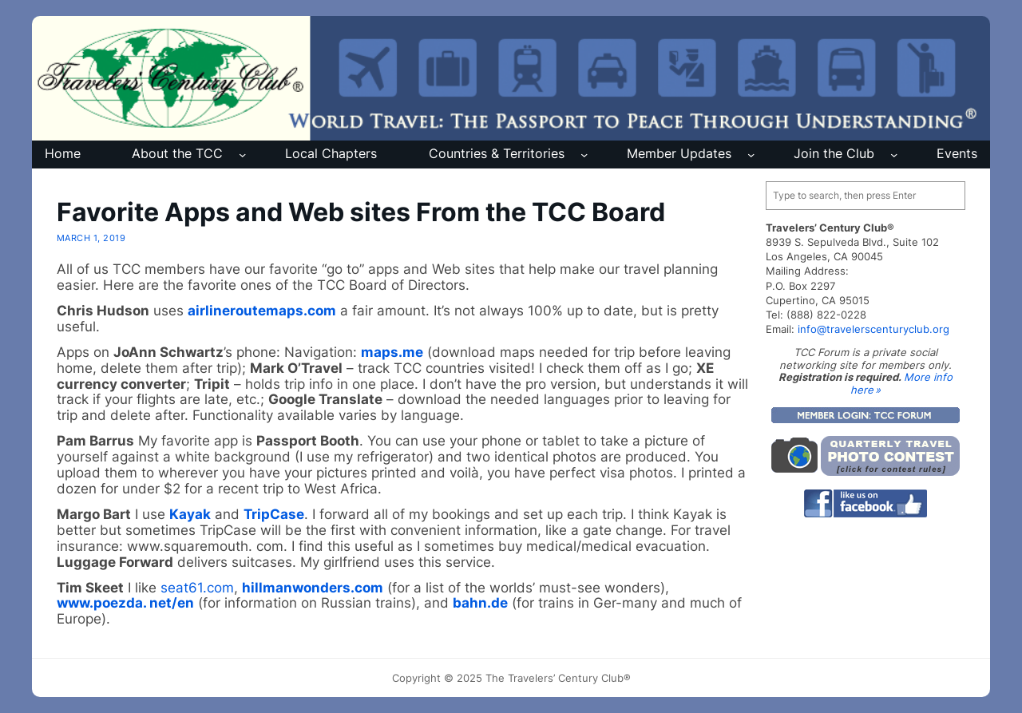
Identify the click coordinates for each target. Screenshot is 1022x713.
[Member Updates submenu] (751, 154)
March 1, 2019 (91, 238)
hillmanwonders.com (312, 588)
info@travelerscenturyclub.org (873, 329)
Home (63, 153)
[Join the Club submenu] (893, 154)
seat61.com (197, 588)
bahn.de (480, 603)
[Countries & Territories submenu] (584, 154)
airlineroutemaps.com (262, 311)
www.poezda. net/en (125, 603)
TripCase (274, 514)
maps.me (392, 352)
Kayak (190, 514)
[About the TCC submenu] (242, 154)
